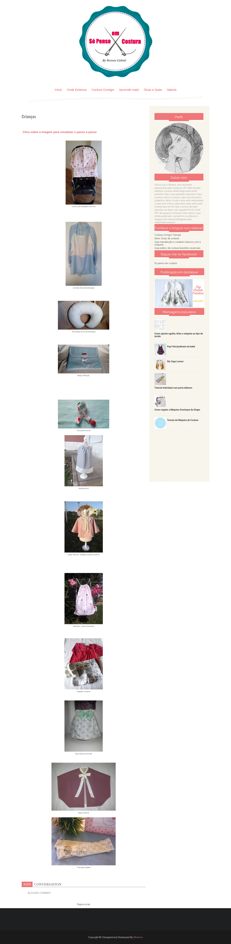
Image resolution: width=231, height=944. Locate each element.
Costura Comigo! (103, 89)
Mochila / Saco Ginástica (83, 626)
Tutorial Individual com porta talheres (173, 388)
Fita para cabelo (83, 867)
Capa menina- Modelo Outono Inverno (83, 554)
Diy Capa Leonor (175, 361)
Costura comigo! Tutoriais (167, 235)
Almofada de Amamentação (83, 332)
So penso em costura (165, 263)
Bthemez (138, 937)
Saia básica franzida (83, 754)
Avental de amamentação (83, 288)
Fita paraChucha (83, 430)
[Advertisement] (179, 453)
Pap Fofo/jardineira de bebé (181, 346)
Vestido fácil (83, 488)
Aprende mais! (129, 89)
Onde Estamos (77, 89)
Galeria (171, 89)
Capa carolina (83, 813)
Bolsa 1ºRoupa (83, 375)
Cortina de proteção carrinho (83, 206)
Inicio (58, 89)
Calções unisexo (83, 691)
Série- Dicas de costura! (166, 238)
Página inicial (83, 904)
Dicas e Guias (153, 89)
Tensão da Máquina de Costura (182, 420)
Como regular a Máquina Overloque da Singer (177, 409)
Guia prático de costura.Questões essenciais (177, 248)
